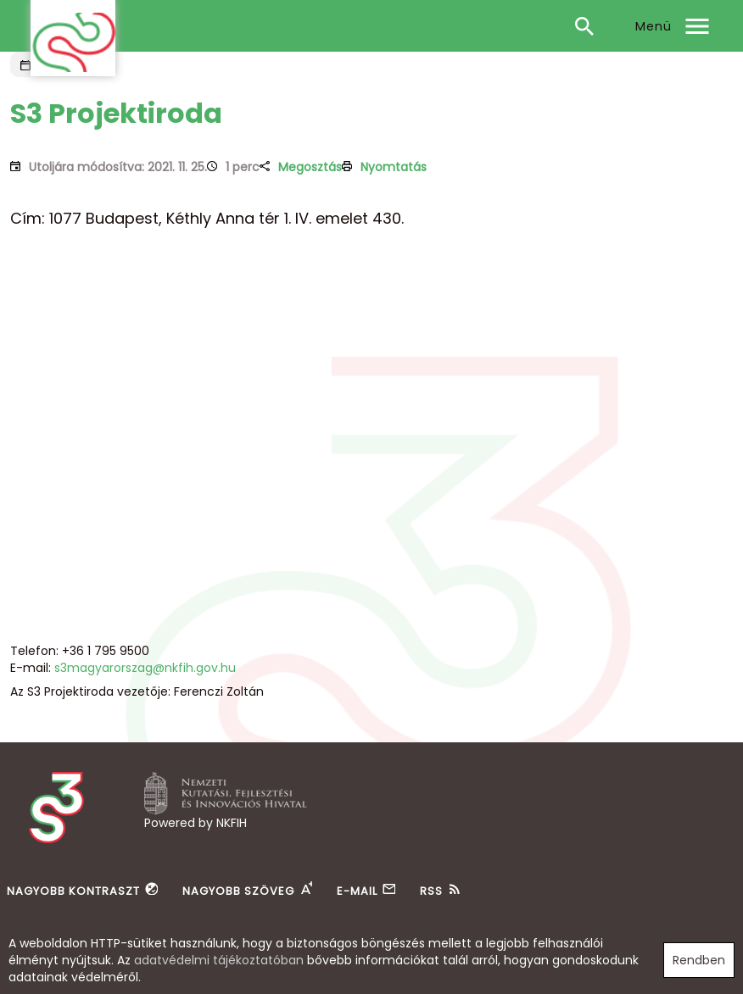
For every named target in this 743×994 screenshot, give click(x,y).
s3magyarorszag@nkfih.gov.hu (145, 667)
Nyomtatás (393, 166)
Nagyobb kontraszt (73, 891)
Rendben (699, 960)
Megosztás (310, 166)
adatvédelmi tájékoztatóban (219, 960)
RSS (431, 891)
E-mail (357, 891)
